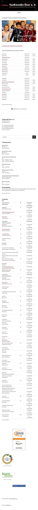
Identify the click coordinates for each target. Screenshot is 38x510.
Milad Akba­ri (4, 94)
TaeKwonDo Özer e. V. (22, 4)
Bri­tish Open (4, 223)
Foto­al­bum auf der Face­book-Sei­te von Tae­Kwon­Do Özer (12, 45)
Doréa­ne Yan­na (5, 69)
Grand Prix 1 (4, 241)
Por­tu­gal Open (4, 280)
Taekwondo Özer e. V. (13, 497)
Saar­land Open (4, 338)
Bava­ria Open (4, 262)
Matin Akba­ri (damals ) (8, 81)
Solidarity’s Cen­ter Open (6, 268)
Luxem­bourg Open (5, 232)
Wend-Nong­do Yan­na (6, 57)
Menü (19, 12)
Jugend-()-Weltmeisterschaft (8, 210)
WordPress (9, 503)
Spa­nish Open (4, 215)
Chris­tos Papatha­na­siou (6, 88)
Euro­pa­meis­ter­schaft (6, 227)
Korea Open (4, 276)
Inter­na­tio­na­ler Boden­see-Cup (7, 265)
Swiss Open (4, 299)
